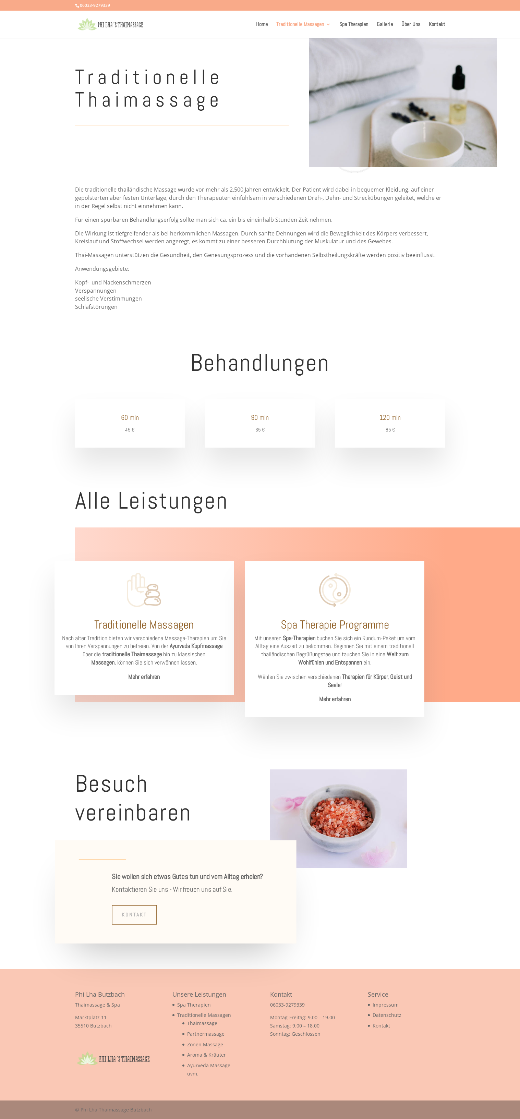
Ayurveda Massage (208, 1065)
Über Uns (410, 25)
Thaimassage (202, 1023)
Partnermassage (206, 1034)
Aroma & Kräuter (206, 1054)
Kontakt (437, 25)
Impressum (386, 1004)
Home (262, 25)
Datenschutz (387, 1015)
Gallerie (385, 25)
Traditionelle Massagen (300, 25)
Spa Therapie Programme (335, 624)
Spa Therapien (353, 25)
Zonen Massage (205, 1044)
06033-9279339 (287, 1004)
